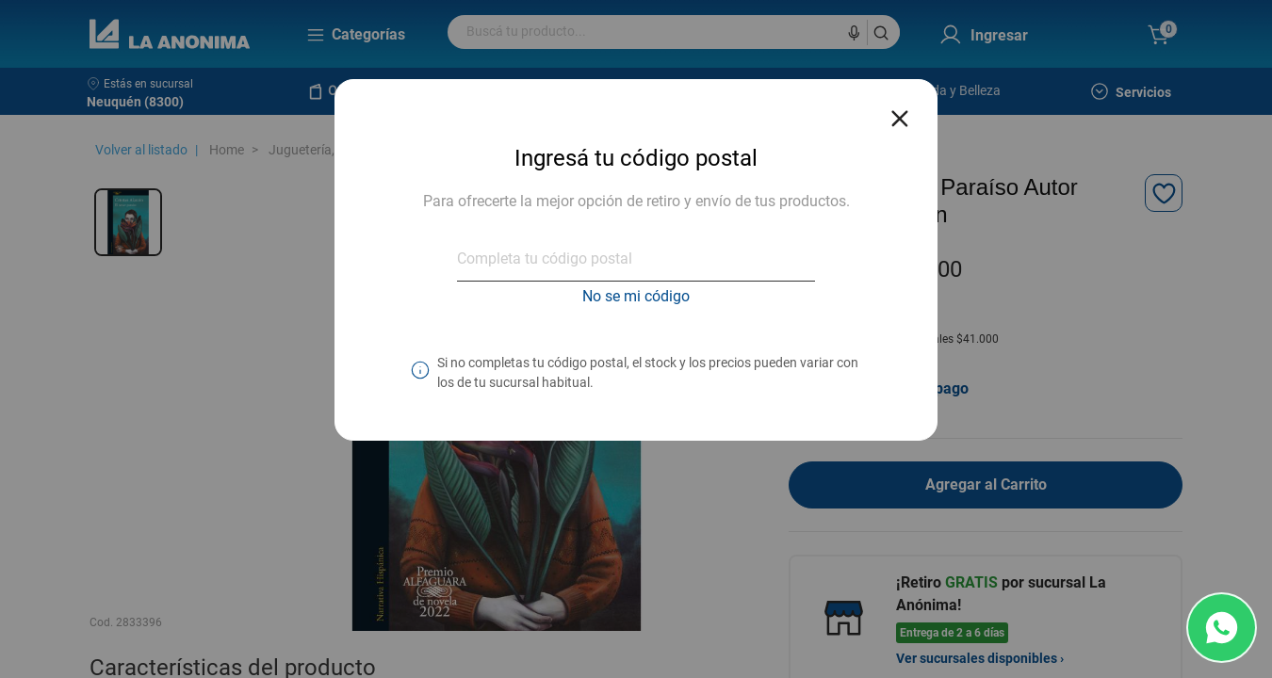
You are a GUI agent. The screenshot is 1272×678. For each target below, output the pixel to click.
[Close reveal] (899, 113)
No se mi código (636, 296)
